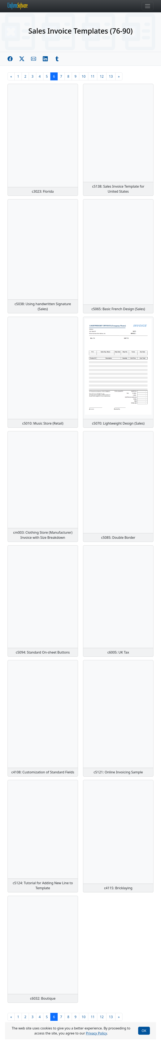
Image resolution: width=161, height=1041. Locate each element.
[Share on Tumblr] (57, 58)
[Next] (118, 76)
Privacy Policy (96, 1033)
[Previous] (11, 76)
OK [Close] (144, 1030)
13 (111, 76)
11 (93, 76)
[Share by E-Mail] (33, 58)
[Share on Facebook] (10, 58)
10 (84, 76)
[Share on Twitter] (21, 58)
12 (102, 76)
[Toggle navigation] (147, 6)
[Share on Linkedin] (45, 58)
